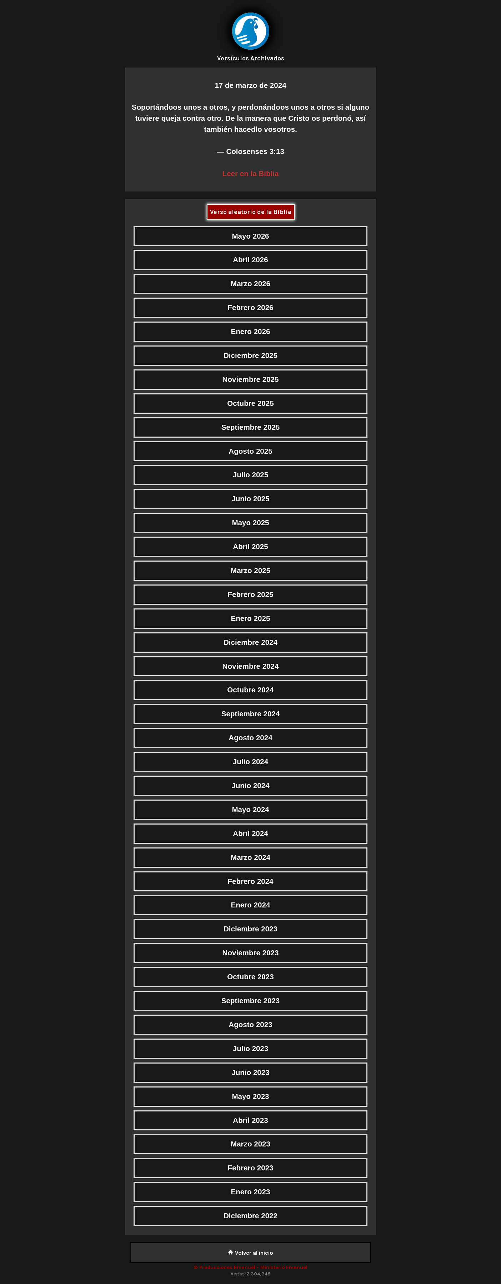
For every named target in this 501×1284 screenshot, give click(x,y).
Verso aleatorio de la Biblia (250, 211)
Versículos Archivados (250, 58)
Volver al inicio (250, 1252)
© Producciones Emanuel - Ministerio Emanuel (250, 1267)
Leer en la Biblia (250, 173)
